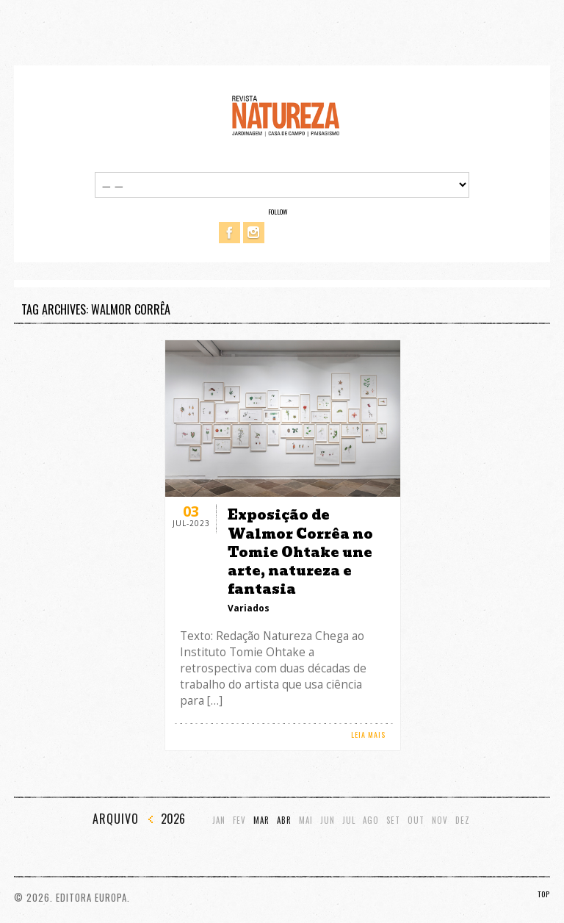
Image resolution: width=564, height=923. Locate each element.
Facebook (229, 232)
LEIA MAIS (368, 734)
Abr (284, 820)
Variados (249, 608)
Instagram (253, 232)
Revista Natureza (286, 115)
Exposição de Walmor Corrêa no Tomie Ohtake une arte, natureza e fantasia (300, 552)
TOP (544, 893)
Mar (261, 820)
